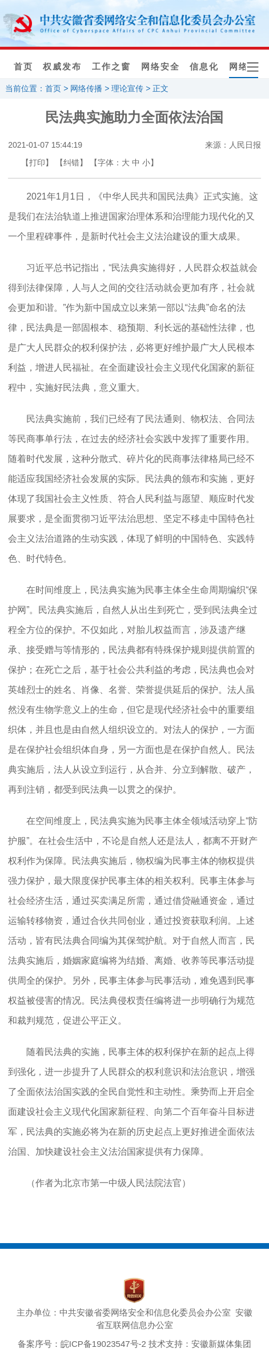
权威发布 (62, 66)
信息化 (204, 66)
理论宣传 (127, 88)
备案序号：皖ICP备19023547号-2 (82, 1344)
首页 (23, 66)
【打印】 (37, 162)
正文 (160, 88)
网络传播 (86, 88)
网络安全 (160, 66)
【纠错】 (71, 162)
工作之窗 (111, 66)
